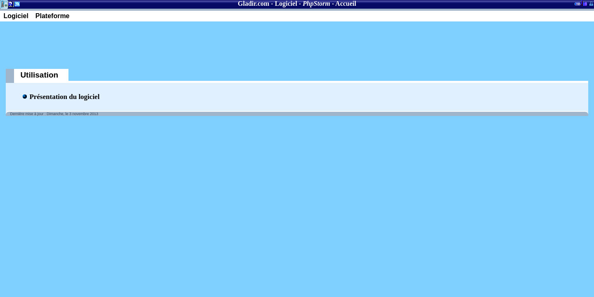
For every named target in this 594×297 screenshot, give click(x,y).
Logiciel (286, 3)
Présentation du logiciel (64, 97)
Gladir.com (253, 3)
